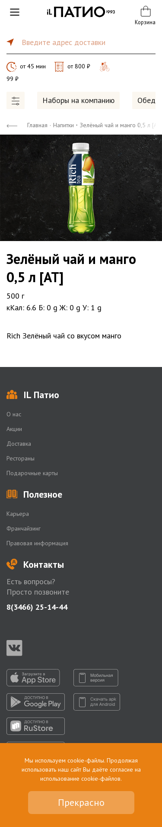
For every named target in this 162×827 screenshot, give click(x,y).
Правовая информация (37, 543)
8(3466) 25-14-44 (36, 607)
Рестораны (20, 458)
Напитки (63, 125)
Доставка (18, 443)
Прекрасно (81, 802)
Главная (37, 125)
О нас (13, 414)
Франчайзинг (23, 528)
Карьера (17, 514)
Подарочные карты (32, 473)
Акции (14, 429)
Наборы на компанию (78, 100)
